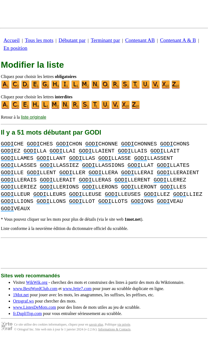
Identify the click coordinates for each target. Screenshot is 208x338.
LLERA (103, 172)
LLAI (63, 151)
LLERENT (132, 180)
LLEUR (15, 194)
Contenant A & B (178, 40)
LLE (12, 172)
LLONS (51, 201)
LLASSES (19, 165)
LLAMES (17, 158)
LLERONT (139, 187)
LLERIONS (59, 187)
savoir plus (96, 324)
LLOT (82, 201)
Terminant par (105, 40)
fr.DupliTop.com (27, 313)
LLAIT (165, 151)
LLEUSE (85, 194)
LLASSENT (153, 158)
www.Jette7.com (77, 288)
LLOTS (113, 201)
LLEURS (49, 194)
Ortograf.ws (23, 301)
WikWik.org (36, 282)
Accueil (12, 40)
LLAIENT (97, 151)
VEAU (170, 201)
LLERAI (137, 172)
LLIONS (17, 201)
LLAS (82, 158)
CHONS (174, 144)
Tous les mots (39, 40)
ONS (142, 201)
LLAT (141, 165)
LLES (173, 187)
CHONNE (101, 144)
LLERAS (95, 180)
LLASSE (114, 158)
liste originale (33, 117)
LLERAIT (58, 180)
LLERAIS (19, 180)
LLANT (51, 158)
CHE (12, 144)
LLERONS (100, 187)
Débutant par (72, 40)
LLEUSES (123, 194)
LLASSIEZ (59, 165)
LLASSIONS (103, 165)
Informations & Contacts (114, 329)
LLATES (173, 165)
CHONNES (139, 144)
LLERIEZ (19, 187)
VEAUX (15, 208)
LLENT (41, 172)
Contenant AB (140, 40)
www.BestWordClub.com (35, 288)
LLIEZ (187, 194)
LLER (72, 172)
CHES (40, 144)
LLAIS (132, 151)
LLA (35, 151)
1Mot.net (21, 294)
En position (15, 48)
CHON (69, 144)
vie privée (123, 324)
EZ (10, 151)
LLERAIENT (178, 172)
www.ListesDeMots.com (34, 307)
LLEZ (157, 194)
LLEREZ (170, 180)
